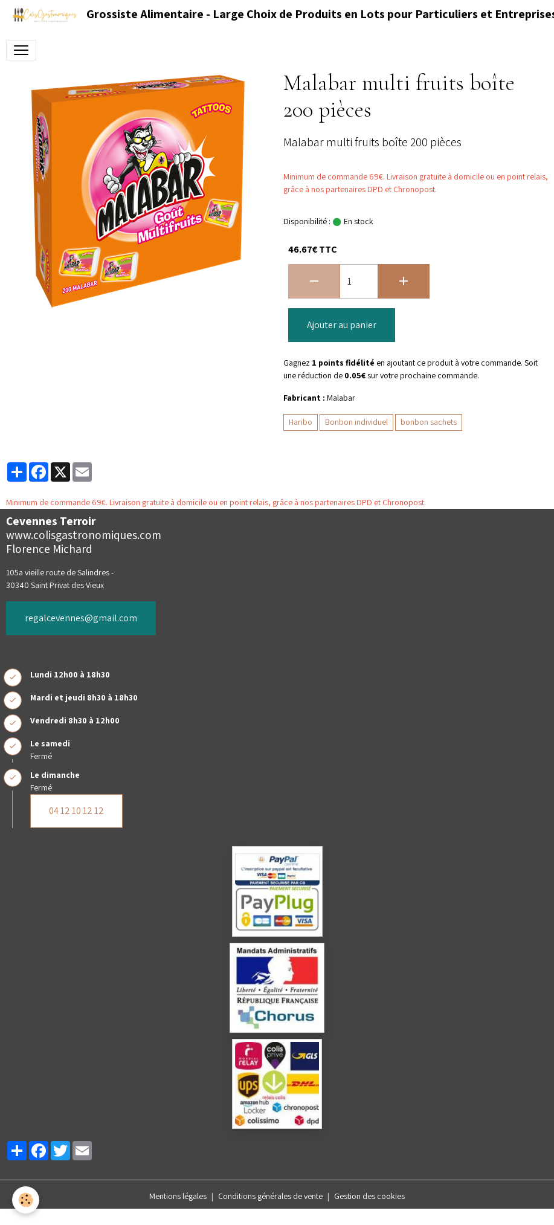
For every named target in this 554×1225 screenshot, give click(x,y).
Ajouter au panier (341, 324)
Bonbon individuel (356, 421)
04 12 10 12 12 (76, 810)
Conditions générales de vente (270, 1196)
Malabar (341, 397)
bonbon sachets (429, 421)
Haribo (300, 421)
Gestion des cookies (369, 1196)
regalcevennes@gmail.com (81, 618)
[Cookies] (25, 1200)
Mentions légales (178, 1196)
